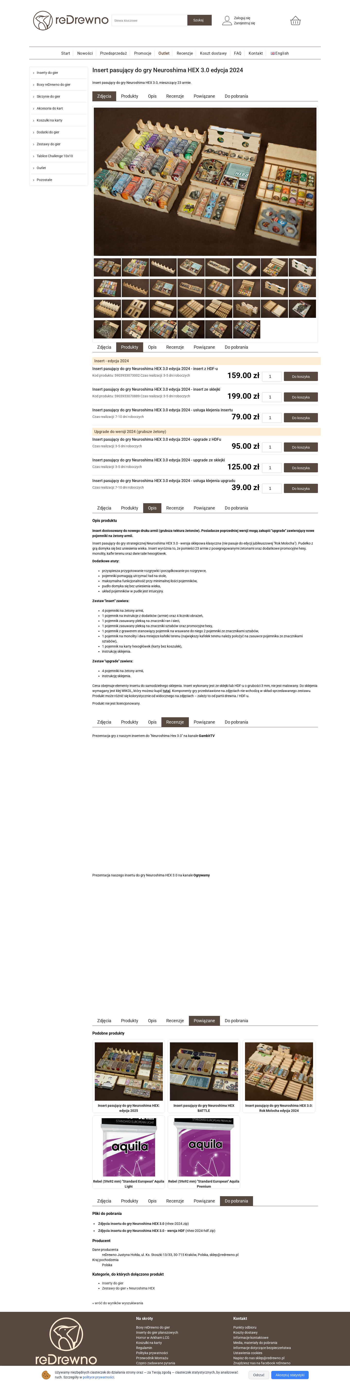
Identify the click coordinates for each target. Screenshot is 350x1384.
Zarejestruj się (244, 23)
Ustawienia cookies (247, 1353)
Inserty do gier (47, 73)
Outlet (163, 53)
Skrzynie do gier (48, 96)
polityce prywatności (98, 1377)
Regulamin (144, 1348)
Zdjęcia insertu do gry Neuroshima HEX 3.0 (131, 1224)
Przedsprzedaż (113, 53)
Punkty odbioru (244, 1327)
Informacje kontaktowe (250, 1338)
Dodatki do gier (48, 132)
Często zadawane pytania (155, 1363)
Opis (152, 96)
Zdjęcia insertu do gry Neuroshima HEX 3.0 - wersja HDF (141, 1231)
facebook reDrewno (275, 1363)
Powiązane (204, 96)
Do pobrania (236, 96)
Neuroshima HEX (142, 1288)
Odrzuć (258, 1375)
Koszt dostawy (213, 53)
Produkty (129, 96)
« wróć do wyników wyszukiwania (117, 1303)
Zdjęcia (104, 96)
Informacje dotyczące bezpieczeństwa (262, 1348)
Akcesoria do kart (50, 108)
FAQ (238, 53)
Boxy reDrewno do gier (53, 84)
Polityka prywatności (152, 1353)
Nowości (85, 53)
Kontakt (256, 53)
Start (65, 53)
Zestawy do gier (49, 144)
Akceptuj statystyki (290, 1375)
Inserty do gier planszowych (157, 1332)
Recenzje (185, 53)
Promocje (142, 53)
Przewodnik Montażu (152, 1358)
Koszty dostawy (245, 1332)
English (282, 53)
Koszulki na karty (49, 120)
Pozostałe (44, 180)
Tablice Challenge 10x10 (55, 156)
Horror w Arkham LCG (152, 1338)
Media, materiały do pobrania (255, 1343)
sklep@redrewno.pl (269, 1358)
